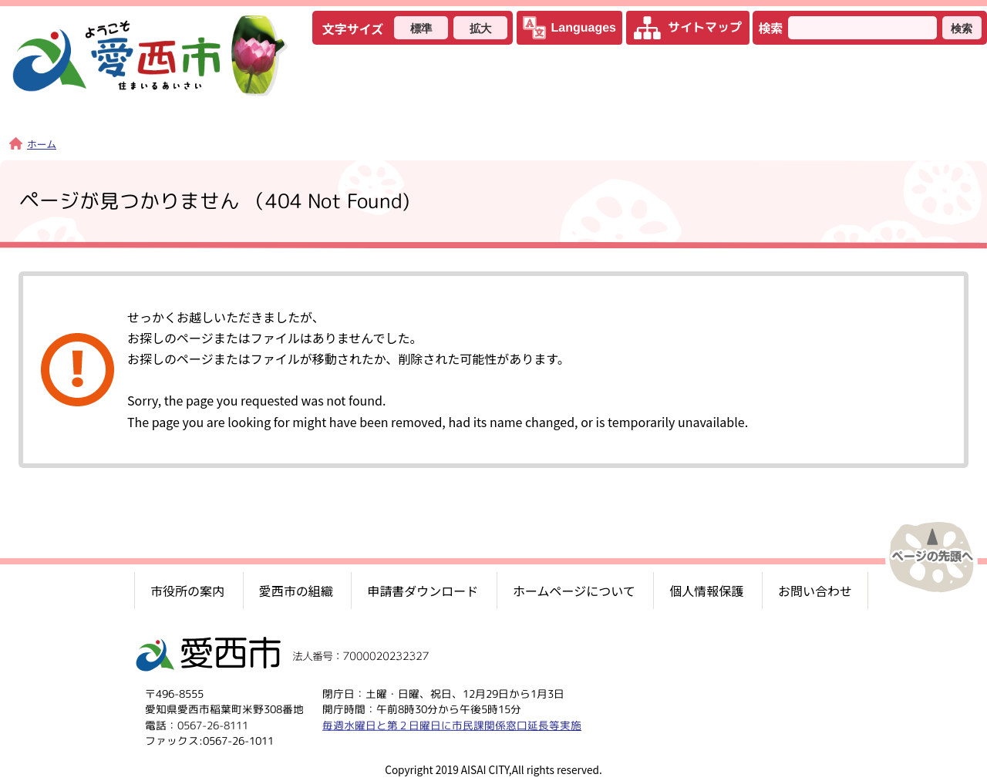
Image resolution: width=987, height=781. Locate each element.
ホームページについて (574, 590)
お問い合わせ (815, 590)
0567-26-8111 (212, 725)
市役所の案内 (187, 590)
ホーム (32, 143)
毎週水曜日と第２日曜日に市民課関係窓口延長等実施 (451, 725)
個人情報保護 (706, 590)
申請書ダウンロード (422, 590)
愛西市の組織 (296, 590)
